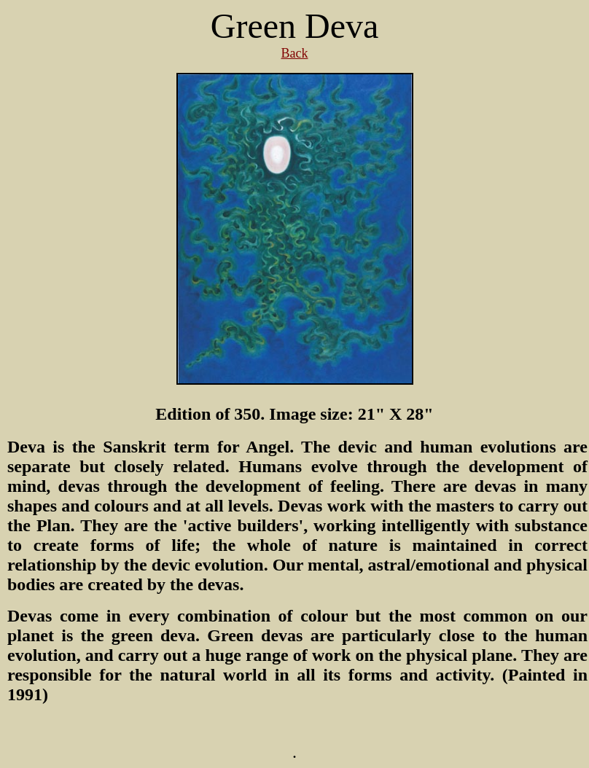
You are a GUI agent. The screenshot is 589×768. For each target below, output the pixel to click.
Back (294, 53)
